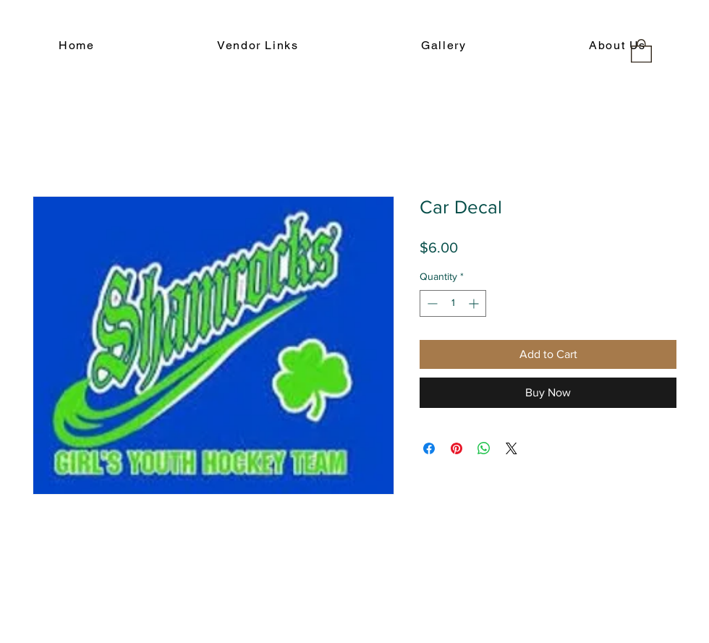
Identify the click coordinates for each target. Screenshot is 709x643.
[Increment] (475, 303)
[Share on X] (511, 448)
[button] (641, 50)
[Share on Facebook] (429, 448)
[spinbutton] (453, 303)
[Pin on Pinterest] (456, 448)
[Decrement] (431, 303)
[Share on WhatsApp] (484, 448)
